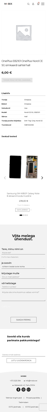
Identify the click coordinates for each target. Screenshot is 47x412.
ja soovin (7, 263)
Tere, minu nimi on (12, 249)
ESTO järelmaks (15, 407)
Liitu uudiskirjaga (21, 360)
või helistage (9, 283)
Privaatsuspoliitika (33, 398)
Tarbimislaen (23, 402)
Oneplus (27, 104)
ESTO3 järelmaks (31, 407)
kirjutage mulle (10, 273)
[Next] (41, 177)
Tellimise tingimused (14, 398)
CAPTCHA (6, 307)
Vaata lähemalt (22, 210)
